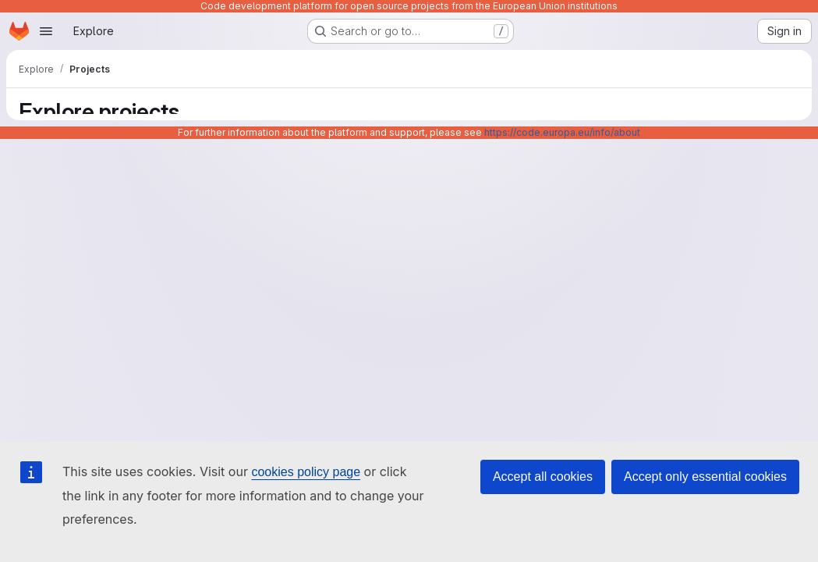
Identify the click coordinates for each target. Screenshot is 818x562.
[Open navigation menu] (46, 31)
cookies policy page (305, 471)
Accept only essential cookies (705, 476)
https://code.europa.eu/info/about (562, 132)
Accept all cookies (543, 476)
